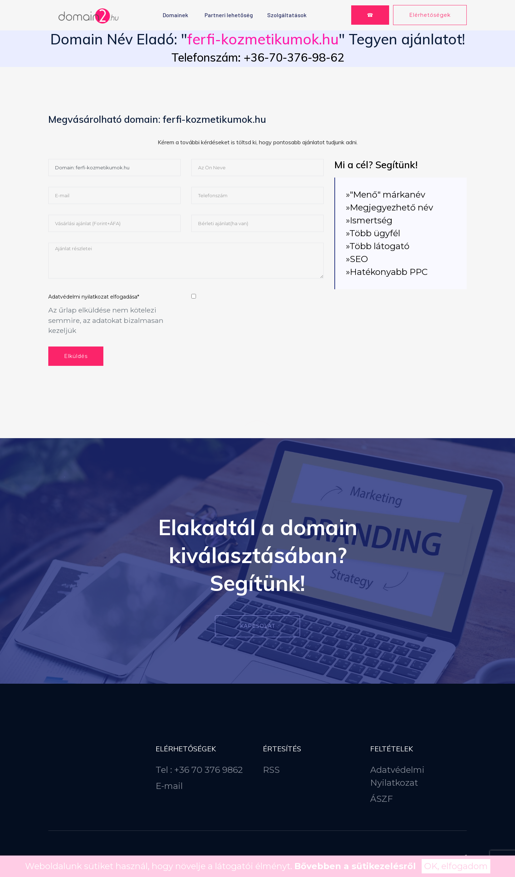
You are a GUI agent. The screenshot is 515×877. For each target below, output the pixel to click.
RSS (271, 770)
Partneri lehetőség (229, 14)
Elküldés (76, 356)
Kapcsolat (257, 626)
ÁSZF (381, 799)
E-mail (169, 786)
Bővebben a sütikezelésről (355, 866)
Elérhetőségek (430, 15)
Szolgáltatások (286, 14)
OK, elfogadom (456, 866)
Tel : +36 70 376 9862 (199, 770)
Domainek (175, 14)
